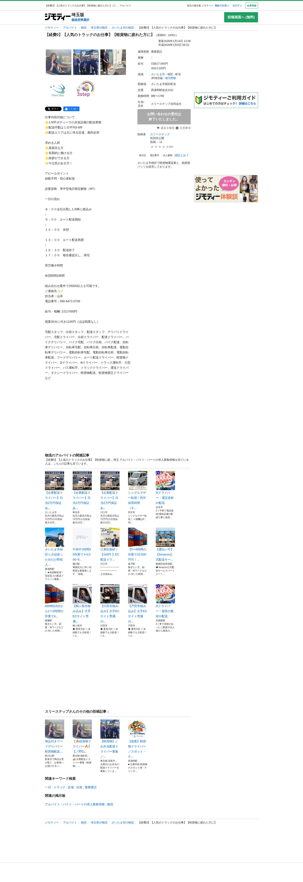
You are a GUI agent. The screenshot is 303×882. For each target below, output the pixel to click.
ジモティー (52, 27)
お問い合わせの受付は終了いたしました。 (164, 116)
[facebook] (71, 108)
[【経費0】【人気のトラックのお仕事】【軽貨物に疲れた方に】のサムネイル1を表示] (58, 62)
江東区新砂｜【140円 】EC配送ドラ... (110, 544)
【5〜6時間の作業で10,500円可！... (137, 544)
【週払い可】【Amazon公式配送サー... (165, 544)
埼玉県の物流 (99, 27)
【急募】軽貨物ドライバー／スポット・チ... (137, 738)
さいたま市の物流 (123, 27)
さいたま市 (158, 74)
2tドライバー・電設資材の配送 (165, 488)
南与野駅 (170, 78)
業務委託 (91, 787)
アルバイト (70, 27)
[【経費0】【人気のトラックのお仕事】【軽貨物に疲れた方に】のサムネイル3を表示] (113, 62)
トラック (59, 787)
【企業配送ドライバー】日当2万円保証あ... (54, 490)
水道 (79, 787)
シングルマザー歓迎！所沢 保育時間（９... (137, 490)
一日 (48, 787)
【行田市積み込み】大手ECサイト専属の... (110, 603)
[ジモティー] (58, 17)
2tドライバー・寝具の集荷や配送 (165, 601)
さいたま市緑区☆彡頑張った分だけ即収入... (54, 547)
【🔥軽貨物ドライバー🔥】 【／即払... (82, 736)
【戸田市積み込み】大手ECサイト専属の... (137, 603)
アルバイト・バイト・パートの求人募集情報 (75, 804)
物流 (84, 27)
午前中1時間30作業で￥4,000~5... (82, 544)
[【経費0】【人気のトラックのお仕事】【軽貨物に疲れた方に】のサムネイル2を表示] (86, 62)
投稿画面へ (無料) (241, 17)
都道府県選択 (80, 20)
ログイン (237, 5)
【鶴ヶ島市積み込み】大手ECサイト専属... (82, 603)
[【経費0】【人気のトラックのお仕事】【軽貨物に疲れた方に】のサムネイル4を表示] (58, 89)
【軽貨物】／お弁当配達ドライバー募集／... (110, 738)
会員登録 (251, 5)
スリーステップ (160, 134)
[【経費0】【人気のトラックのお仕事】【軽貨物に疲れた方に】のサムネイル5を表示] (86, 89)
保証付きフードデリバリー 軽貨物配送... (54, 736)
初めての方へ (222, 5)
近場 (71, 787)
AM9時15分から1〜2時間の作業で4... (54, 601)
